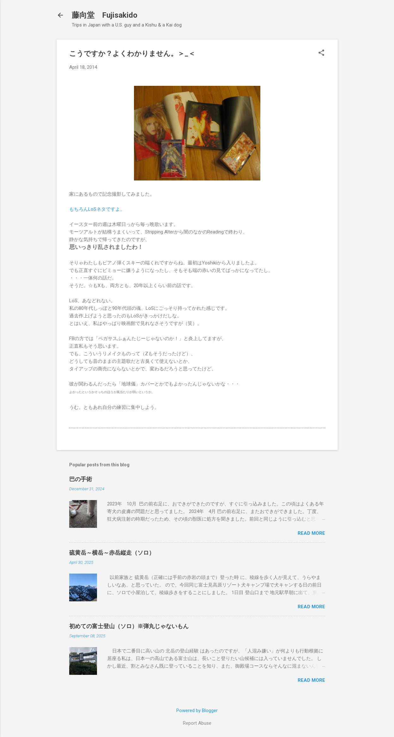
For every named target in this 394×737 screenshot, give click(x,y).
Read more (311, 533)
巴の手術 (80, 479)
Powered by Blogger (197, 710)
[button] (321, 53)
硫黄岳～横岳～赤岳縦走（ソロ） (112, 552)
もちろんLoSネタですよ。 (97, 209)
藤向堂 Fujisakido (104, 15)
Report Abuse (197, 723)
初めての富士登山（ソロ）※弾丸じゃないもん (129, 626)
